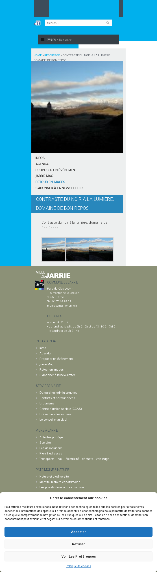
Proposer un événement (56, 170)
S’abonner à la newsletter (59, 188)
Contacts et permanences (57, 398)
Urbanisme (47, 403)
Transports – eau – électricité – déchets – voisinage (74, 459)
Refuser (78, 544)
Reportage (52, 55)
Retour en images (50, 182)
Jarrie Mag (44, 176)
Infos (40, 158)
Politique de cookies (78, 566)
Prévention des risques (55, 414)
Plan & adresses (50, 453)
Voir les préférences (78, 557)
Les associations (51, 448)
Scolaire (45, 442)
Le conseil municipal (53, 419)
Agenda (41, 164)
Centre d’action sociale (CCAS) (60, 408)
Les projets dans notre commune (62, 487)
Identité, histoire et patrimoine (59, 482)
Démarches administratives (58, 392)
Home (38, 55)
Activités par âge (51, 437)
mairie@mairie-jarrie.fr (62, 305)
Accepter (78, 532)
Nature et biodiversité (54, 476)
